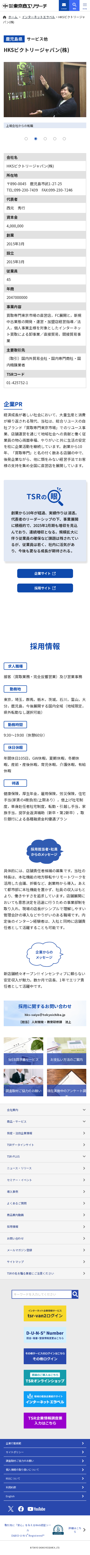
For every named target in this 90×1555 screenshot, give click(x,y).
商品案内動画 (46, 1215)
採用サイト (45, 587)
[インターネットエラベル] (45, 1398)
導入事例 (46, 1191)
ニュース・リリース (46, 1168)
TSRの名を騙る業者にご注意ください (46, 1273)
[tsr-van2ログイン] (45, 1313)
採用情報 (46, 1226)
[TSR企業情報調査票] (45, 1420)
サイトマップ (46, 1262)
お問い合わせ (46, 1238)
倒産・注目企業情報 (46, 1133)
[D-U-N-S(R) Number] (45, 1334)
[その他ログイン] (45, 1355)
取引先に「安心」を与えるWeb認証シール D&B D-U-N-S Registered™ (28, 1530)
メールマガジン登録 (46, 1250)
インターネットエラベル (38, 17)
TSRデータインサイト (46, 1145)
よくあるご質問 (46, 1203)
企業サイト (45, 573)
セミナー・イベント (46, 1180)
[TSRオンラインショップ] (45, 1377)
